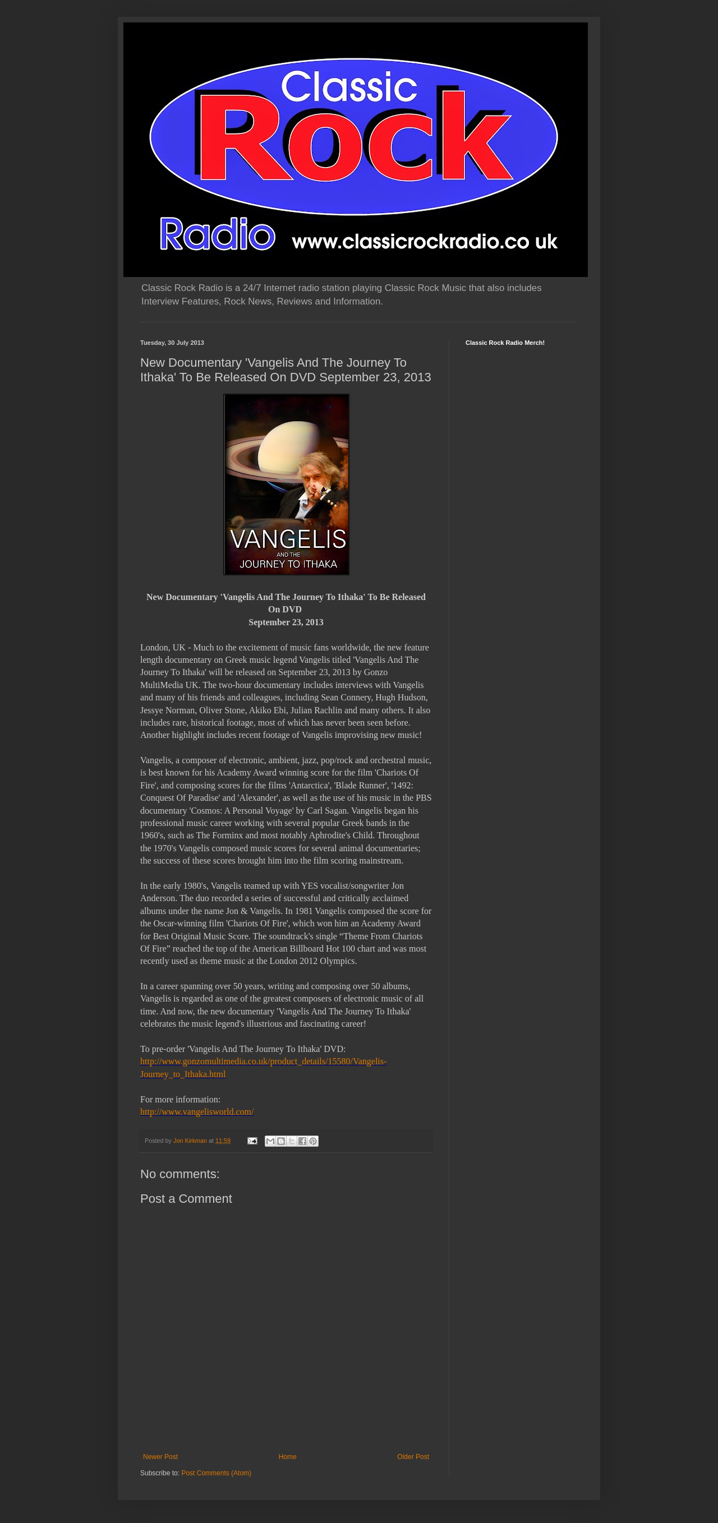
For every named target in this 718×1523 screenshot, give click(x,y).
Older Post (413, 1457)
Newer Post (160, 1457)
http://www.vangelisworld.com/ (197, 1111)
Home (288, 1457)
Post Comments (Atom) (216, 1473)
